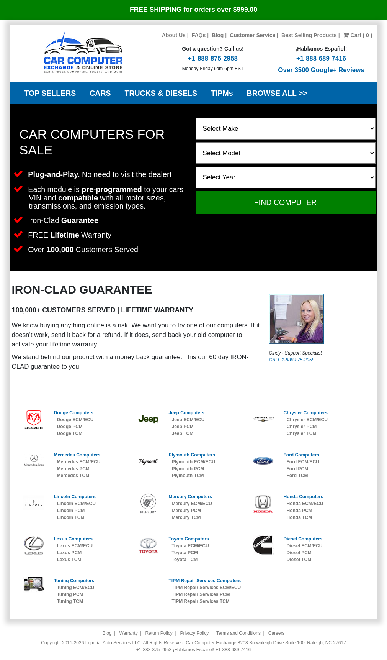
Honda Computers (303, 496)
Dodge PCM (70, 426)
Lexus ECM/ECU (75, 545)
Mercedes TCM (73, 475)
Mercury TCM (186, 517)
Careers (276, 633)
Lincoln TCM (71, 517)
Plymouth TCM (187, 475)
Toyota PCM (184, 552)
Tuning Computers (74, 580)
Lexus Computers (73, 539)
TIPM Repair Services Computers (204, 580)
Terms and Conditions (238, 633)
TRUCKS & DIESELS (161, 93)
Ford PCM (297, 468)
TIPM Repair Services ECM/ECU (206, 587)
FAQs (199, 35)
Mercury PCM (186, 510)
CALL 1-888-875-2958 (292, 360)
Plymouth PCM (187, 468)
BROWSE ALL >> (277, 93)
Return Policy (158, 633)
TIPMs (222, 93)
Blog (218, 35)
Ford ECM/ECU (302, 462)
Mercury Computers (190, 496)
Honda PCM (299, 510)
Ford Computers (301, 455)
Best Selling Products (309, 35)
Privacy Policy (194, 633)
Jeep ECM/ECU (187, 419)
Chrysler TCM (301, 433)
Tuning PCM (70, 594)
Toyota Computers (188, 539)
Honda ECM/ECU (304, 503)
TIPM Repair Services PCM (200, 594)
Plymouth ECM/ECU (193, 462)
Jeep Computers (186, 412)
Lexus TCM (69, 559)
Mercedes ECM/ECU (79, 462)
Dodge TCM (70, 433)
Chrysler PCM (301, 426)
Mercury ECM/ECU (191, 503)
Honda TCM (299, 517)
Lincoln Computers (75, 496)
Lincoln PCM (71, 510)
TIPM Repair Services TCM (200, 601)
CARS (100, 93)
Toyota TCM (184, 559)
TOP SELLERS (50, 93)
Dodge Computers (74, 412)
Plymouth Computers (191, 455)
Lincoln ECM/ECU (76, 503)
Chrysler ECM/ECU (306, 419)
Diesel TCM (298, 559)
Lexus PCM (69, 552)
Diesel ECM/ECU (304, 545)
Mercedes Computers (77, 455)
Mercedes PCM (73, 468)
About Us (174, 35)
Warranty (128, 633)
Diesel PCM (298, 552)
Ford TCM (297, 475)
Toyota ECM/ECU (190, 545)
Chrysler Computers (305, 412)
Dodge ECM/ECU (75, 419)
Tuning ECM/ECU (76, 587)
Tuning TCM (70, 601)
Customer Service (252, 35)
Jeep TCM (182, 433)
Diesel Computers (302, 539)
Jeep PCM (182, 426)
